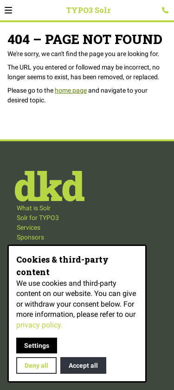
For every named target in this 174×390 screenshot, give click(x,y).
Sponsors (30, 237)
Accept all (83, 365)
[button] (8, 10)
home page (71, 90)
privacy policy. (39, 325)
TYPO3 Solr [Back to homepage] (88, 10)
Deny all (36, 365)
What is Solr (34, 208)
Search (154, 16)
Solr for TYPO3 (38, 217)
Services (28, 227)
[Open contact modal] (165, 10)
